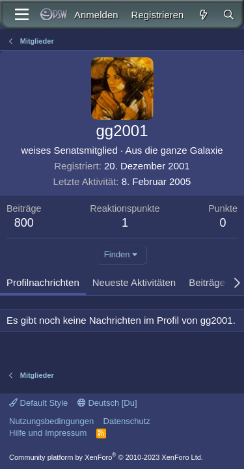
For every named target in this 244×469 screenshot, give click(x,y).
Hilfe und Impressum (48, 433)
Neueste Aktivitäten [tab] (134, 282)
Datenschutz (126, 421)
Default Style (38, 403)
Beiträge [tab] (207, 282)
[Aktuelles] (202, 14)
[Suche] (228, 14)
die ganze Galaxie (184, 150)
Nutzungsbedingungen (51, 421)
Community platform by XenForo (106, 457)
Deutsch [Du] (107, 403)
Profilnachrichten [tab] (43, 282)
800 (24, 222)
